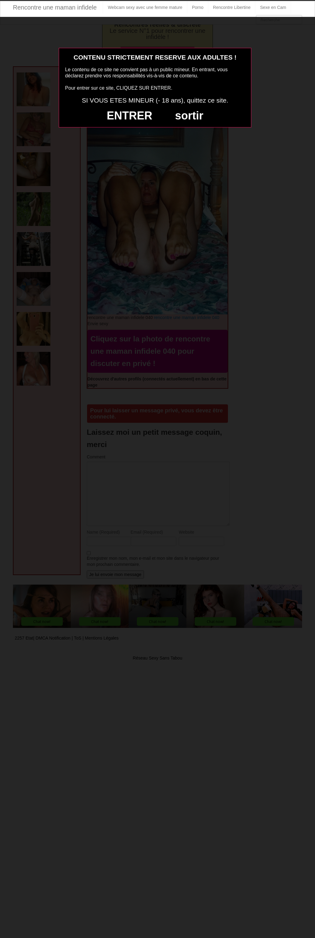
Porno (197, 7)
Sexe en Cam (273, 7)
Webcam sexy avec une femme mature (145, 7)
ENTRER (129, 115)
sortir (189, 115)
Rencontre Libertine (231, 7)
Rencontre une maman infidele (55, 7)
